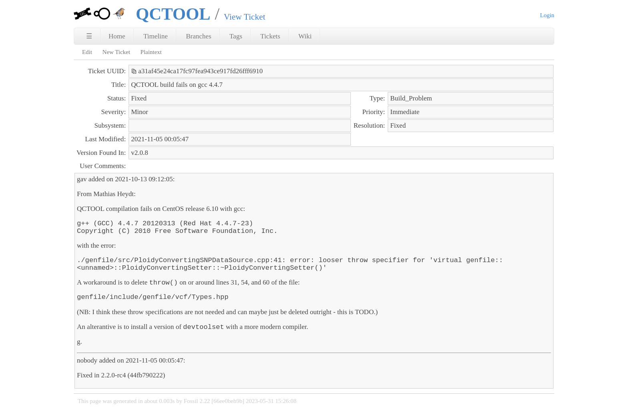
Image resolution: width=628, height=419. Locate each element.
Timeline (155, 36)
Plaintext (151, 52)
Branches (198, 36)
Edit (87, 52)
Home (117, 36)
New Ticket (116, 52)
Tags (235, 36)
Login (547, 15)
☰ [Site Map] (89, 36)
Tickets (270, 36)
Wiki (305, 36)
